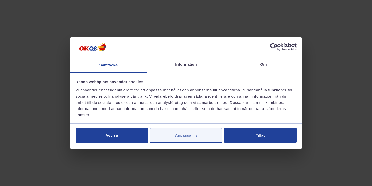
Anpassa (186, 135)
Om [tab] (263, 64)
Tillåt (260, 135)
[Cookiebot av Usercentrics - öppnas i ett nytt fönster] (274, 47)
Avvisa (112, 135)
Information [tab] (186, 64)
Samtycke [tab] (108, 65)
